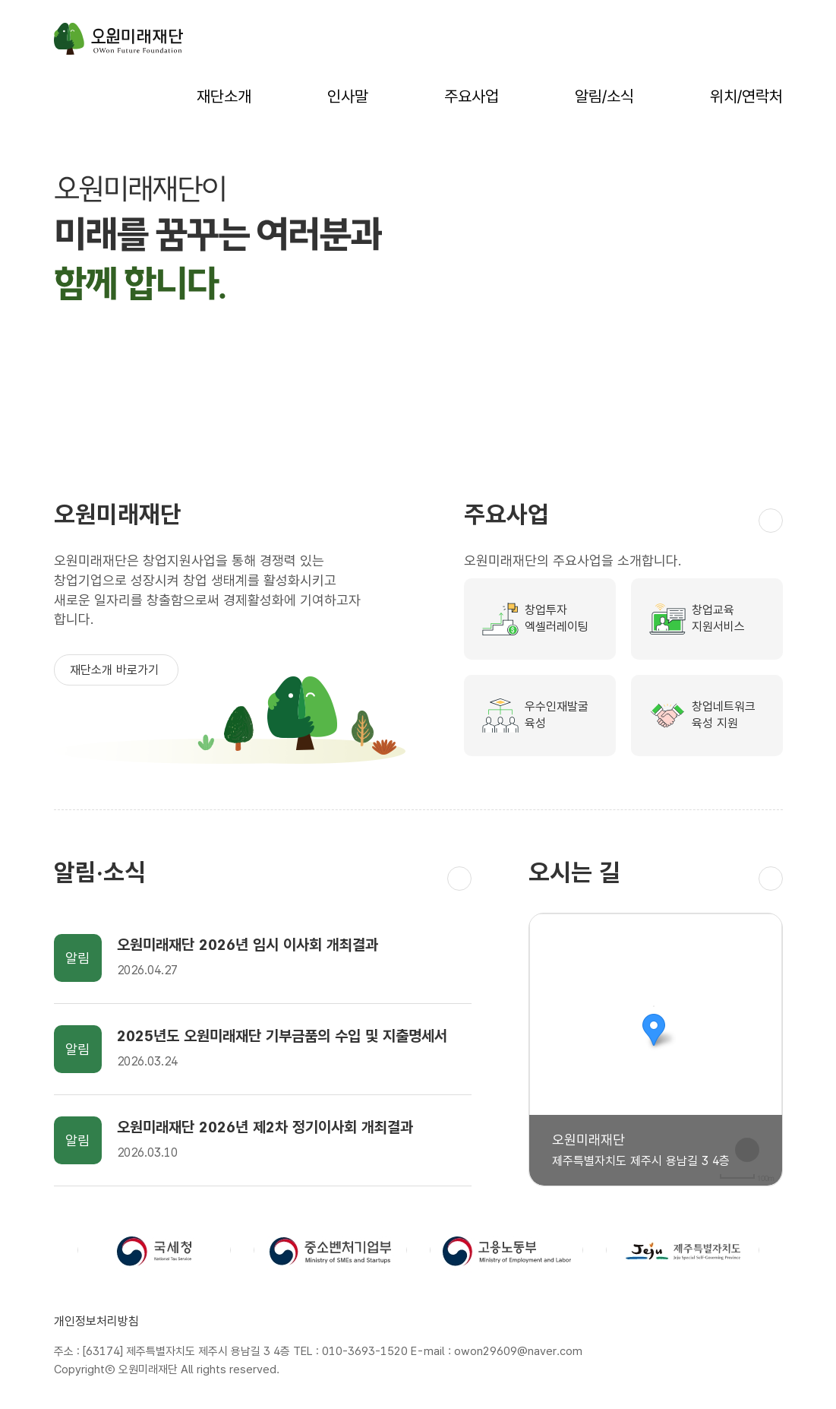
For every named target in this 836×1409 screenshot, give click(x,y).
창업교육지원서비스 (718, 619)
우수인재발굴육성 (556, 715)
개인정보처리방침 (96, 1321)
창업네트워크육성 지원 (724, 715)
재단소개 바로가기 (116, 670)
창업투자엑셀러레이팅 (556, 619)
